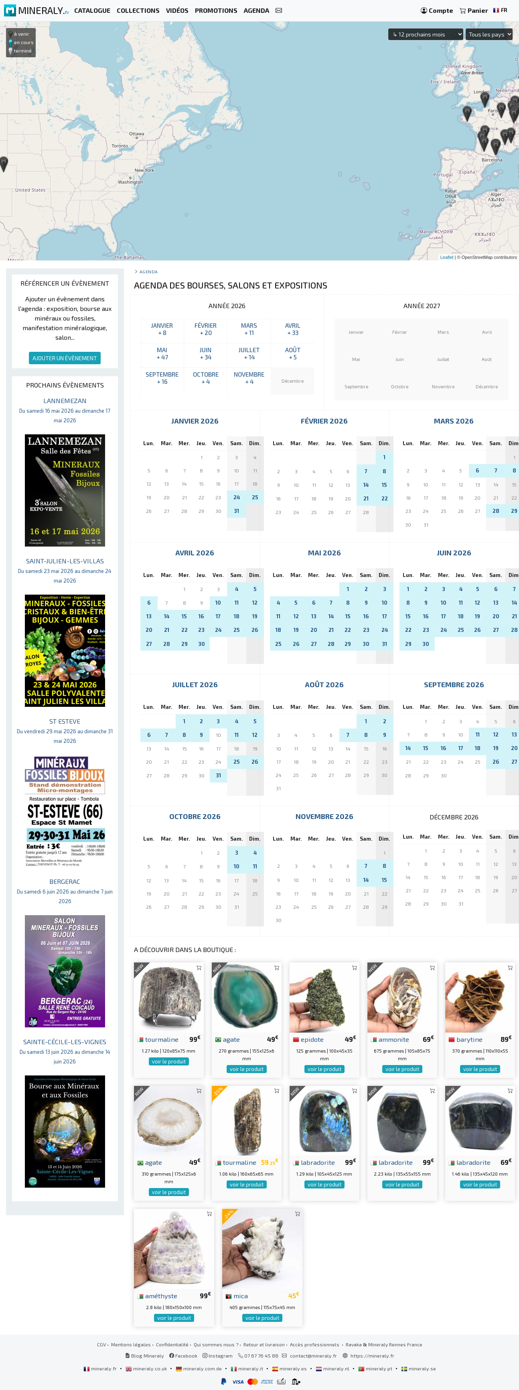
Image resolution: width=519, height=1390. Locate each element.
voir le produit (169, 1061)
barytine (465, 1039)
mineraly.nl (333, 1368)
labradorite (314, 1162)
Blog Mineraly (144, 1355)
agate (227, 1039)
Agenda (149, 271)
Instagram (218, 1355)
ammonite (390, 1039)
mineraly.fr (100, 1368)
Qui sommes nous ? (216, 1344)
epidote (308, 1039)
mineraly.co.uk (147, 1368)
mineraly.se (418, 1368)
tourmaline (157, 1039)
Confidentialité (172, 1344)
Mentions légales (131, 1344)
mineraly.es (290, 1368)
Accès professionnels (315, 1344)
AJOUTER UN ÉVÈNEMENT (64, 358)
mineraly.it (247, 1368)
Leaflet (447, 257)
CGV (101, 1344)
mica (236, 1295)
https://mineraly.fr (372, 1355)
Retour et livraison (264, 1344)
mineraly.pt (375, 1368)
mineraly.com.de (199, 1368)
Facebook (183, 1355)
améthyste (157, 1295)
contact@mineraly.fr (313, 1355)
